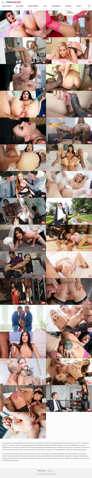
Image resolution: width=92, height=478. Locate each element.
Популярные (56, 6)
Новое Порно (6, 6)
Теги (45, 6)
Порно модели (33, 6)
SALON (13, 2)
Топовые (68, 6)
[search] (89, 6)
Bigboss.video (50, 470)
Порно (78, 6)
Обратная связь (41, 470)
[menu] (3, 2)
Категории (19, 6)
